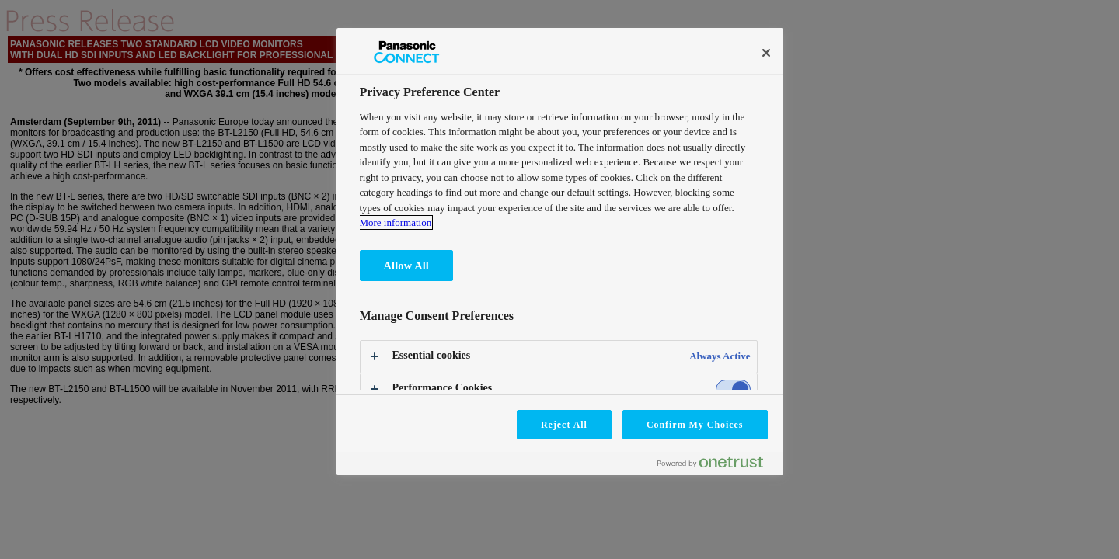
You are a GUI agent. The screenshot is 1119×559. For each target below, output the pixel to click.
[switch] (733, 389)
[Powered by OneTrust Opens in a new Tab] (716, 465)
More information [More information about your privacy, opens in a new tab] (396, 222)
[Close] (766, 53)
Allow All (406, 265)
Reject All (564, 424)
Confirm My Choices (695, 424)
